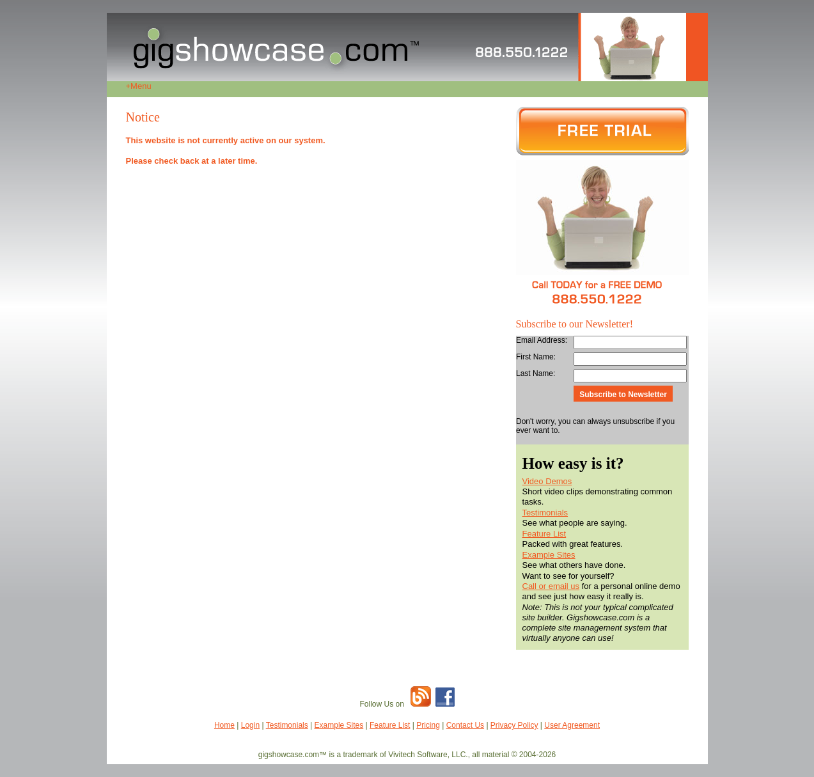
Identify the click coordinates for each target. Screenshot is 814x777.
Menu (139, 86)
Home (224, 725)
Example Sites (548, 555)
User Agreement (572, 725)
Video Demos (547, 481)
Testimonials (545, 512)
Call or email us (551, 586)
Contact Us (465, 725)
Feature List (544, 533)
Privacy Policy (514, 725)
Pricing (428, 725)
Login (250, 725)
